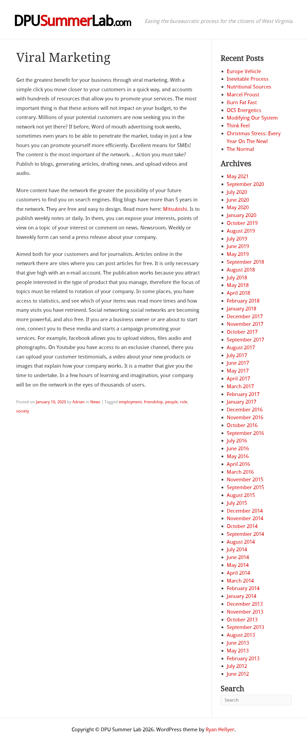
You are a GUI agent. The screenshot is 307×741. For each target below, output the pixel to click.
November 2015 (245, 479)
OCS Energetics (244, 110)
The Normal (240, 149)
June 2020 (238, 200)
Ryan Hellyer (220, 729)
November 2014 (245, 518)
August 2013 (241, 635)
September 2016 (245, 433)
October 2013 (242, 620)
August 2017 (241, 347)
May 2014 (238, 565)
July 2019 (237, 239)
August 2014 (241, 542)
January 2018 (241, 309)
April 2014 (238, 573)
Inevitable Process (248, 79)
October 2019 (242, 223)
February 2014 (243, 588)
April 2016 (238, 464)
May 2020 (238, 207)
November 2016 (245, 417)
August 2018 (241, 270)
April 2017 (238, 378)
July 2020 (237, 192)
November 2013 (245, 612)
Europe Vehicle (244, 71)
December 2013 (245, 604)
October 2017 (242, 332)
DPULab (72, 21)
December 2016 (245, 410)
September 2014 (245, 534)
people (171, 402)
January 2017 (241, 402)
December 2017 (245, 316)
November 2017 (245, 324)
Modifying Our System (252, 118)
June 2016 (238, 448)
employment (130, 402)
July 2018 (237, 278)
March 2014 (240, 581)
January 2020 (241, 215)
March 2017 (240, 386)
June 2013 (238, 643)
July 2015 (237, 503)
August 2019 (241, 231)
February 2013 (243, 658)
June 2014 (238, 557)
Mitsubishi (175, 209)
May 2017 (238, 371)
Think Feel (238, 126)
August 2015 (241, 495)
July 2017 (237, 355)
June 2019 (238, 246)
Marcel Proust (243, 95)
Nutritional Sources (249, 87)
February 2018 (243, 301)
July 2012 (237, 666)
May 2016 (238, 456)
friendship (153, 402)
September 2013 (245, 627)
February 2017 (243, 394)
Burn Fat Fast (242, 102)
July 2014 (237, 549)
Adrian (78, 402)
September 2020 (245, 184)
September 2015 (245, 487)
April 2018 (238, 293)
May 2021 (238, 176)
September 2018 (245, 262)
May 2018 (238, 285)
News (95, 402)
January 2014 (241, 596)
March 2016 (240, 472)
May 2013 (238, 651)
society (22, 411)
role (183, 402)
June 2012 (238, 674)
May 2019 (238, 254)
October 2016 (242, 425)
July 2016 (237, 441)
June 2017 (238, 363)
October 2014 (242, 526)
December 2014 (245, 511)
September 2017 (245, 340)
